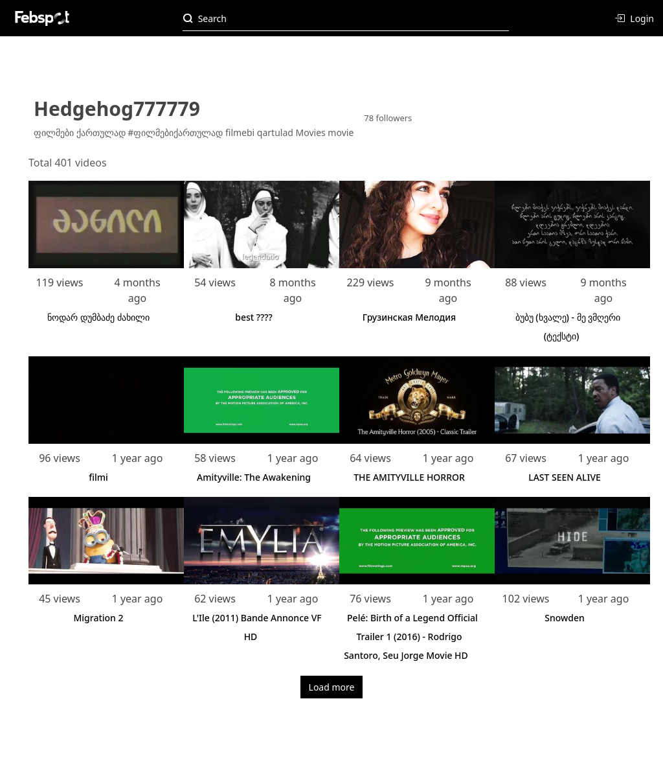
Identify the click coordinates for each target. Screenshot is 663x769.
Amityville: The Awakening (254, 477)
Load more (332, 687)
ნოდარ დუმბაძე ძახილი (98, 317)
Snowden (565, 618)
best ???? (254, 317)
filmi (98, 477)
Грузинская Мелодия (409, 317)
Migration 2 (98, 618)
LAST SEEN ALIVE (564, 477)
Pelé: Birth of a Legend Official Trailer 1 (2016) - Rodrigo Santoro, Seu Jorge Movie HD (411, 636)
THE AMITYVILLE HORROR (409, 477)
